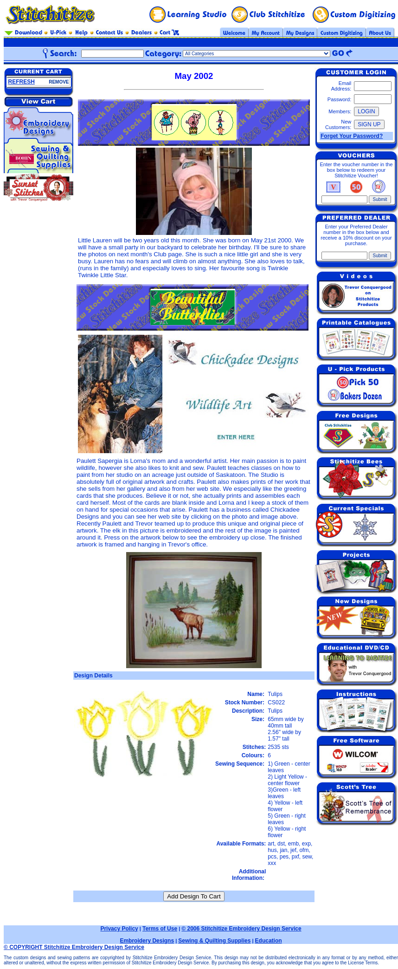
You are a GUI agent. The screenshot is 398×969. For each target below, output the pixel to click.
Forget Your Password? (352, 136)
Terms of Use (159, 928)
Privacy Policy (119, 928)
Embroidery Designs (147, 940)
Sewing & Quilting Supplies (214, 940)
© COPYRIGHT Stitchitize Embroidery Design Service (74, 947)
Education (268, 940)
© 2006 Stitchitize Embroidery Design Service (241, 928)
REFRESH (21, 81)
